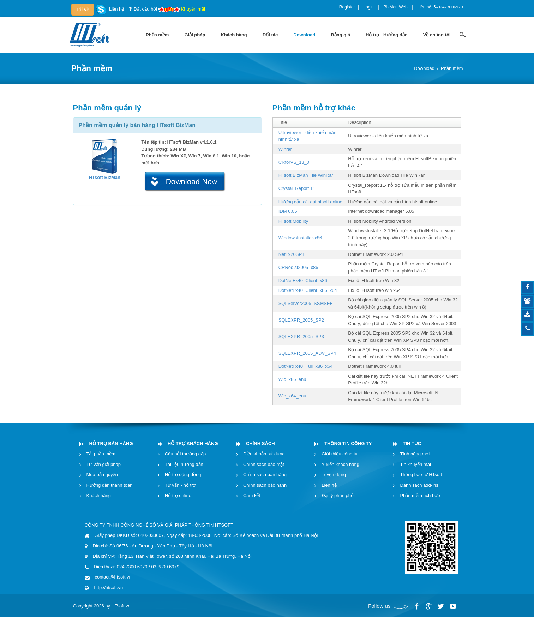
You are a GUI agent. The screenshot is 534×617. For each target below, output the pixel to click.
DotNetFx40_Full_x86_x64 (305, 366)
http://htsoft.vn (108, 587)
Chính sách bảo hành (265, 485)
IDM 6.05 (287, 211)
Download (424, 68)
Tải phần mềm (100, 453)
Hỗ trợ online (178, 495)
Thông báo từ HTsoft (421, 474)
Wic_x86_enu (292, 379)
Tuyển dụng (334, 474)
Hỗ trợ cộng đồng (183, 474)
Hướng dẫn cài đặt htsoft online (310, 201)
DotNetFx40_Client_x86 (302, 280)
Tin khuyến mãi (415, 464)
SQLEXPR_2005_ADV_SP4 (307, 353)
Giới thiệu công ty (339, 453)
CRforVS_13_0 (293, 162)
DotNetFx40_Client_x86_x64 (307, 290)
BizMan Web (396, 7)
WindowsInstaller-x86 (300, 237)
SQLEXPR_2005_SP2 (301, 320)
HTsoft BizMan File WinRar (305, 175)
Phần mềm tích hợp (420, 495)
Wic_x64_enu (292, 396)
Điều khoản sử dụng (264, 453)
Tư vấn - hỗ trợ (180, 485)
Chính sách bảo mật (263, 464)
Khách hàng (98, 495)
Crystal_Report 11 (297, 188)
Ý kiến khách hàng (340, 464)
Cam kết (251, 495)
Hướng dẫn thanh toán (109, 485)
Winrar (285, 149)
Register (347, 7)
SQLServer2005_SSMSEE (305, 303)
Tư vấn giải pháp (103, 464)
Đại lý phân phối (338, 495)
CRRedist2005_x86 (298, 267)
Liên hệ (425, 7)
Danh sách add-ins (419, 485)
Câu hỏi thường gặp (185, 453)
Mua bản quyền (102, 474)
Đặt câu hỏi (145, 9)
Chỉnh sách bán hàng (265, 474)
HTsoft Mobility (293, 221)
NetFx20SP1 (291, 254)
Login (368, 7)
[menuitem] (157, 35)
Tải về (83, 9)
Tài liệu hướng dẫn (184, 464)
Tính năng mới (415, 453)
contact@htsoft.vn (113, 577)
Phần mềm (452, 68)
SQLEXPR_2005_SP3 (301, 336)
